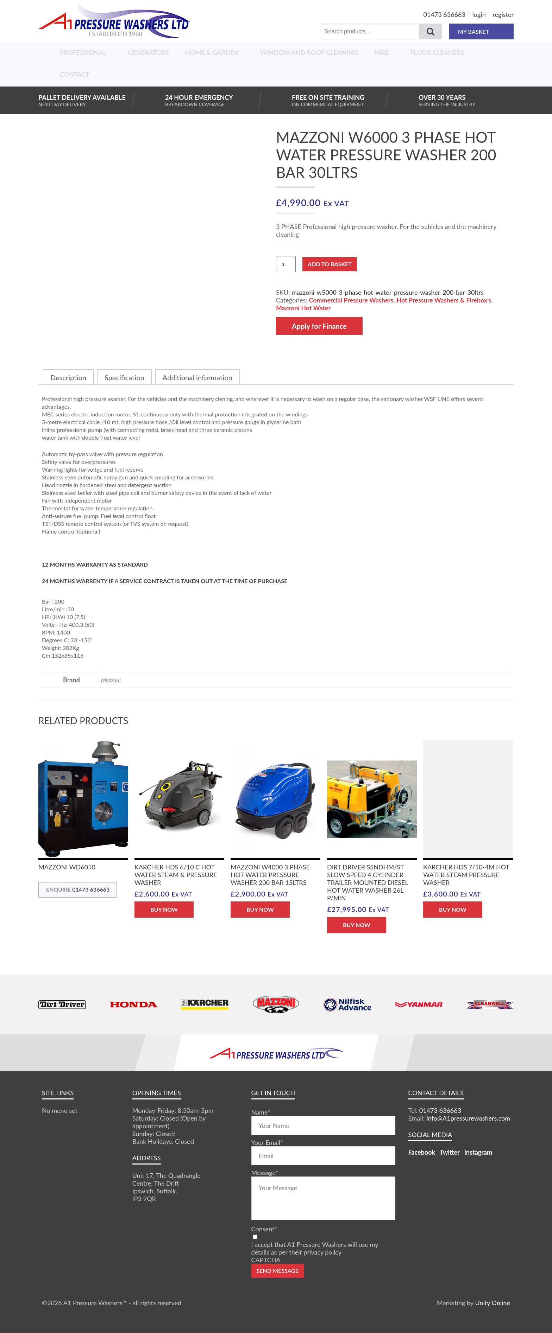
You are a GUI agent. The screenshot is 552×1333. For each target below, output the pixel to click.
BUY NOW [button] (164, 909)
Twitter (450, 1152)
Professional (83, 52)
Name (260, 1112)
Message (264, 1172)
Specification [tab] (124, 377)
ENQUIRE (77, 889)
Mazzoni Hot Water (303, 308)
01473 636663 (444, 14)
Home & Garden (212, 52)
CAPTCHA (266, 1260)
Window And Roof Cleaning (309, 52)
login (479, 14)
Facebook (421, 1152)
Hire (381, 52)
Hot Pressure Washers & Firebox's (443, 300)
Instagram (478, 1152)
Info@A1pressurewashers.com (468, 1118)
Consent (264, 1229)
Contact (74, 74)
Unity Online (492, 1303)
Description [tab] (68, 377)
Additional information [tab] (197, 377)
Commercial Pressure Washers (351, 300)
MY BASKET (481, 31)
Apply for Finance (319, 326)
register (503, 14)
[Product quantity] (286, 264)
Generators (148, 52)
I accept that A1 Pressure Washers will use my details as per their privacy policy (314, 1248)
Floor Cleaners (437, 52)
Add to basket (330, 264)
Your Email (267, 1142)
